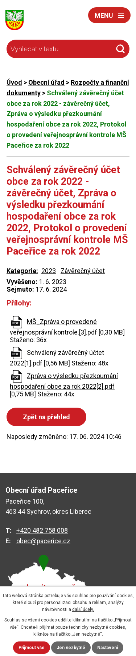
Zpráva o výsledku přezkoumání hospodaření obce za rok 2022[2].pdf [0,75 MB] (64, 384)
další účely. (83, 609)
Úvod (14, 82)
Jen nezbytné (71, 647)
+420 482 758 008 (42, 530)
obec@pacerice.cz (43, 541)
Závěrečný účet (83, 271)
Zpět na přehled (46, 417)
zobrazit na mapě (47, 587)
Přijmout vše (31, 647)
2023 (48, 271)
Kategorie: (22, 271)
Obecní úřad (46, 82)
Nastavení (107, 647)
